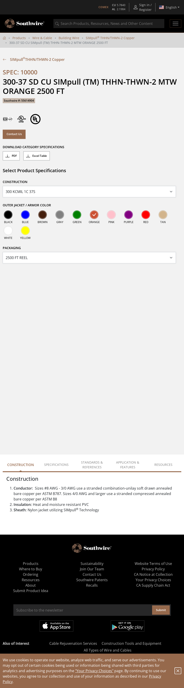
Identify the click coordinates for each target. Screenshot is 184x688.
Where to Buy (30, 569)
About (30, 585)
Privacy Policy (153, 569)
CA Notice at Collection (153, 574)
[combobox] (108, 23)
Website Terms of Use (153, 563)
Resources (31, 579)
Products (19, 38)
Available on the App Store (56, 626)
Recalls (92, 585)
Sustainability (92, 563)
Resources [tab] (163, 464)
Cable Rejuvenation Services (73, 643)
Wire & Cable (42, 38)
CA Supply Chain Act (153, 585)
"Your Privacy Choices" (94, 670)
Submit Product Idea (30, 590)
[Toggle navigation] (175, 23)
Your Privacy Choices (153, 579)
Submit (161, 610)
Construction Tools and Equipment (131, 643)
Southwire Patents (92, 579)
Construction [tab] (20, 464)
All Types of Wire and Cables (107, 650)
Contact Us (14, 134)
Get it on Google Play (127, 626)
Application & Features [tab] (127, 464)
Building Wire (69, 38)
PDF (11, 156)
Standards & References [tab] (92, 464)
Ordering (30, 574)
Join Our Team (92, 569)
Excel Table (36, 156)
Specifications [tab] (56, 464)
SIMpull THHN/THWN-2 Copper (110, 38)
